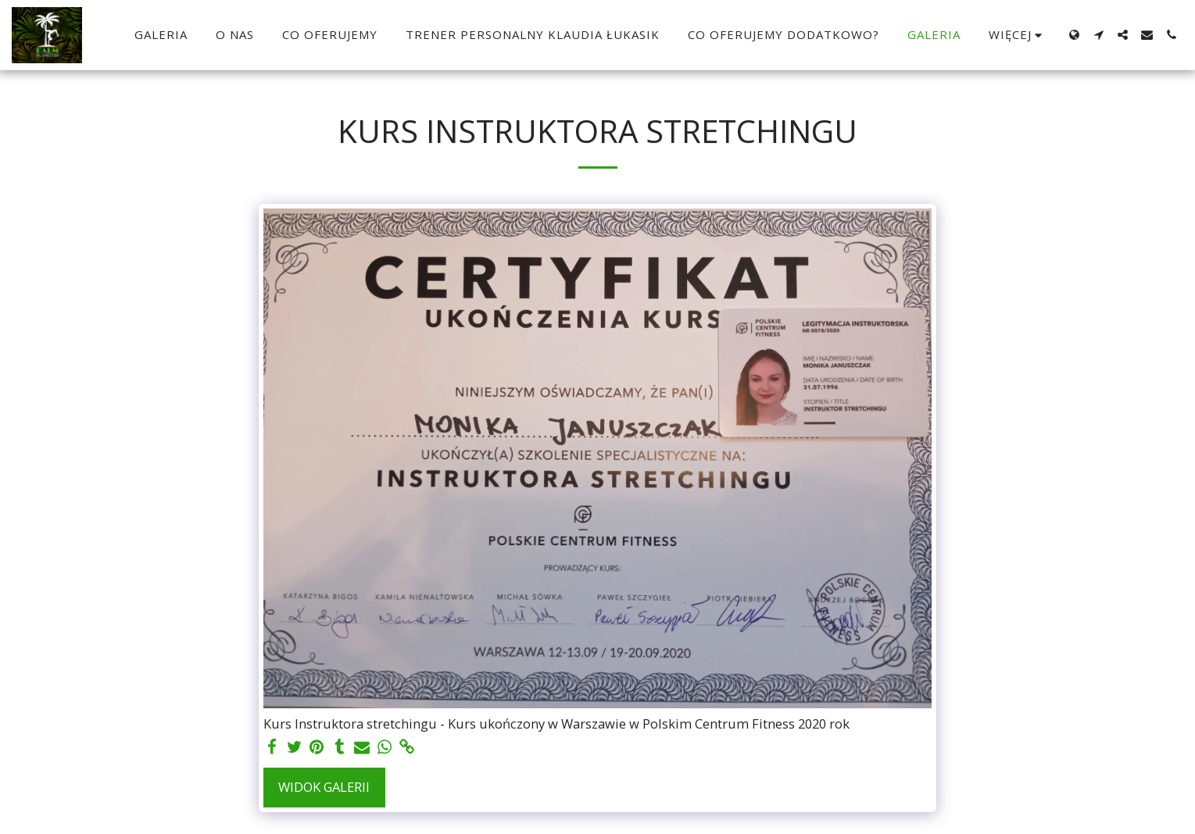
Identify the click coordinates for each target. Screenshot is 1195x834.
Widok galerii (324, 787)
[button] (1098, 35)
